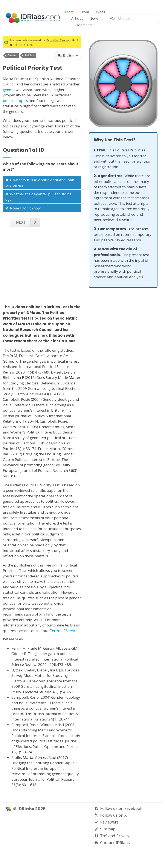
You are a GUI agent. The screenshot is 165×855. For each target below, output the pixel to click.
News (93, 18)
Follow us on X (113, 815)
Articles (77, 18)
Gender (12, 55)
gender (9, 89)
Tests (68, 12)
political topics (15, 100)
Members (85, 24)
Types (100, 12)
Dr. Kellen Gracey (58, 40)
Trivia (84, 12)
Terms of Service (64, 630)
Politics (29, 55)
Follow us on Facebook (121, 808)
